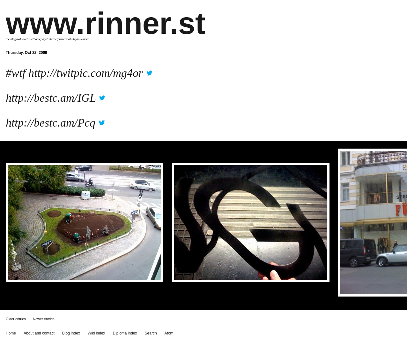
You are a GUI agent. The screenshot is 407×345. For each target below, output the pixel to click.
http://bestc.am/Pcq (50, 122)
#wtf (16, 73)
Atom (169, 333)
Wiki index (96, 333)
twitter (149, 71)
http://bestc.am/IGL (51, 98)
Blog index (71, 333)
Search (151, 333)
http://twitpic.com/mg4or (85, 73)
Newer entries (44, 319)
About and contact (39, 333)
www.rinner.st (105, 23)
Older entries (16, 319)
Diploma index (125, 333)
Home (11, 333)
